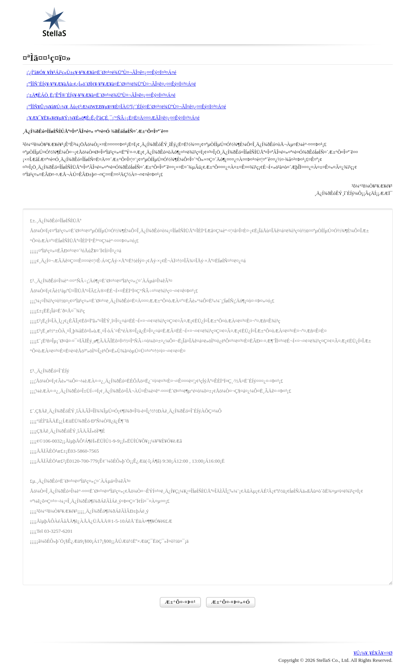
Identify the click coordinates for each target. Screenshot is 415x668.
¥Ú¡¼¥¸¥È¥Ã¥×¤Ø (373, 653)
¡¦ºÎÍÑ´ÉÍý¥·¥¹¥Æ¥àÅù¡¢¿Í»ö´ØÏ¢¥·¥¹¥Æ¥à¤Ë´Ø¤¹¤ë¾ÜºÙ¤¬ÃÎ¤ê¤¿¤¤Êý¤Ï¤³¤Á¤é (111, 84)
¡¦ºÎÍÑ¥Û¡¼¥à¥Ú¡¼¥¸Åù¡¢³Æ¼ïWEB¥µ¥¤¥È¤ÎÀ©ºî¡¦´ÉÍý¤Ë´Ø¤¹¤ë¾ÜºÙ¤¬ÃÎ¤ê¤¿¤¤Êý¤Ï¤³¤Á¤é (126, 106)
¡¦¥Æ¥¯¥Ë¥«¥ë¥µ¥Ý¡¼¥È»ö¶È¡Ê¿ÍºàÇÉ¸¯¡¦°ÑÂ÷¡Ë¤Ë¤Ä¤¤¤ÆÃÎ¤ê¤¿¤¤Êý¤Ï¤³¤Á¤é (113, 118)
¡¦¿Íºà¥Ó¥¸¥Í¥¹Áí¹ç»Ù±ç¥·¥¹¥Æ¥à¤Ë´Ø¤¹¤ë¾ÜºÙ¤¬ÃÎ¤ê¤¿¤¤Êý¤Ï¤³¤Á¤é (101, 72)
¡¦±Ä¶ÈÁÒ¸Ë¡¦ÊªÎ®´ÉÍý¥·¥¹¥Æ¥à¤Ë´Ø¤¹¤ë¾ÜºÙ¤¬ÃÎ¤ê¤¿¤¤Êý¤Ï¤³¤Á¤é (101, 95)
